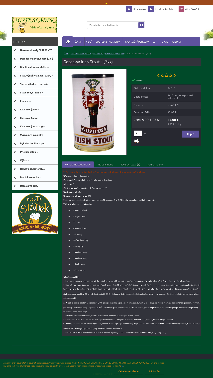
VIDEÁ (89, 41)
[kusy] (138, 133)
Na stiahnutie (105, 164)
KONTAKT (176, 41)
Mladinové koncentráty (81, 53)
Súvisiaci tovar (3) (130, 164)
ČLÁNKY (79, 41)
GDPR (155, 41)
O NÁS (165, 41)
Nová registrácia (164, 9)
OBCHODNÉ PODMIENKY (108, 41)
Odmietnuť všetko (128, 371)
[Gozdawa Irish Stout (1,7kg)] (94, 71)
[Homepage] (69, 41)
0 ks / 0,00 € (192, 9)
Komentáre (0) (155, 164)
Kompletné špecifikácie (78, 164)
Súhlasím (154, 371)
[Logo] (34, 25)
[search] (141, 25)
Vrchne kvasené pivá (114, 53)
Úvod (66, 53)
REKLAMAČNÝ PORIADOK (136, 41)
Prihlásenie (139, 9)
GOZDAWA (98, 53)
